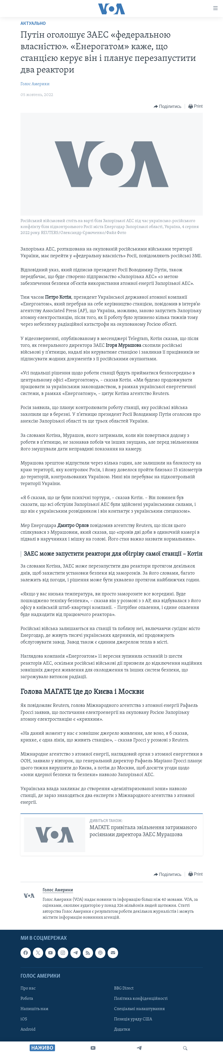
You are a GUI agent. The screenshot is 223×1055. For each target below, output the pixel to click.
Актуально (33, 23)
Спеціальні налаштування (139, 1009)
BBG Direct (123, 988)
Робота (26, 999)
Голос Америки (35, 84)
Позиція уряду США (133, 1019)
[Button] (167, 107)
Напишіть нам (34, 1009)
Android (28, 1029)
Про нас (28, 988)
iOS (23, 1019)
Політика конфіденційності (141, 999)
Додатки (122, 1029)
